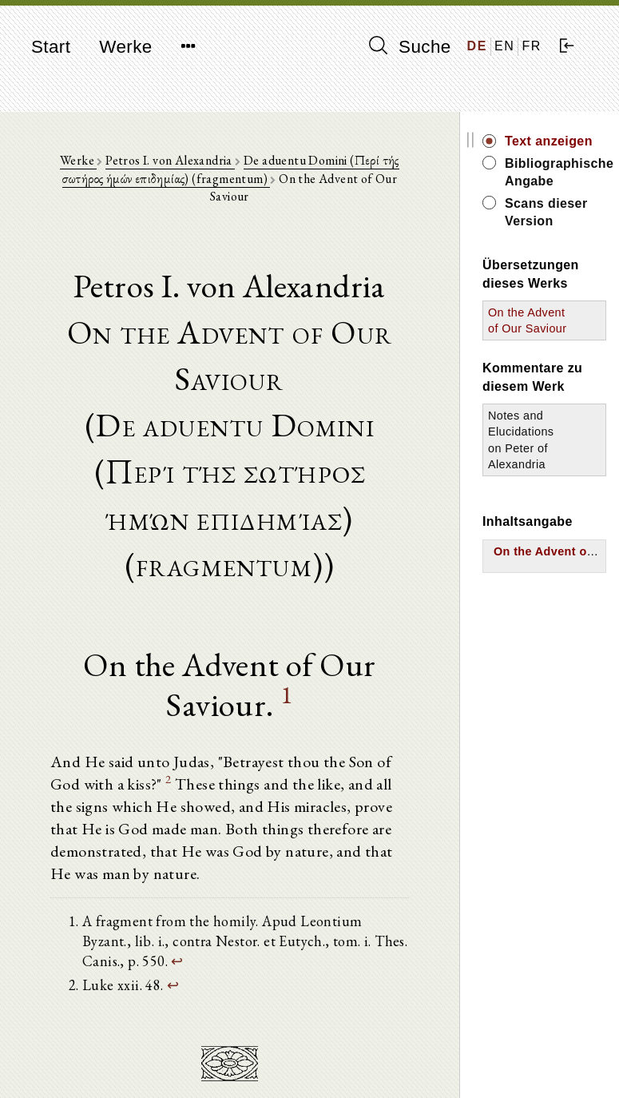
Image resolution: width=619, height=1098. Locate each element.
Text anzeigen (549, 141)
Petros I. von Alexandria (170, 160)
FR (532, 46)
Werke (125, 47)
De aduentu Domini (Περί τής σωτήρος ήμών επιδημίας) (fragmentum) (230, 169)
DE (477, 46)
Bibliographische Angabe (555, 172)
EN (504, 46)
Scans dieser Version (546, 212)
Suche (409, 46)
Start (50, 47)
